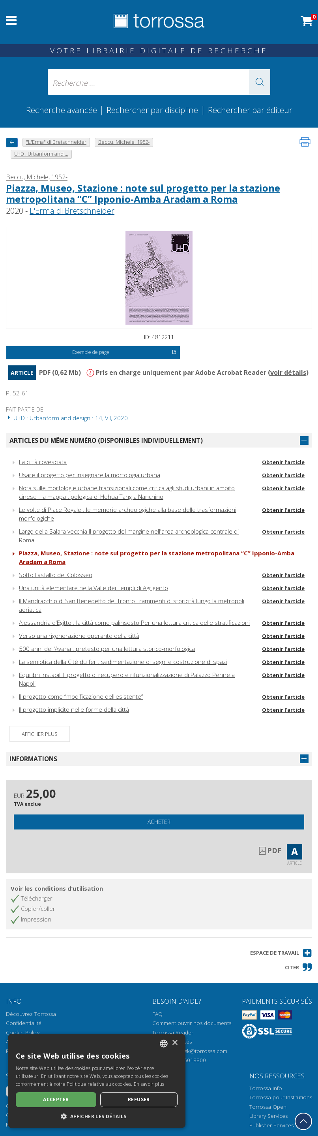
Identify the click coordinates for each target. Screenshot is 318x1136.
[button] (259, 82)
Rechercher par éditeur (250, 109)
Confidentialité (23, 1023)
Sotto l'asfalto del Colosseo (55, 575)
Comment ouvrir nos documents (191, 1023)
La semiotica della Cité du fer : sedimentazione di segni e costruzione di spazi (123, 662)
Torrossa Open (267, 1106)
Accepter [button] (56, 1099)
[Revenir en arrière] (12, 142)
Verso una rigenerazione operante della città (79, 635)
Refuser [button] (139, 1099)
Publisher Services (271, 1125)
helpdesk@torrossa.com (197, 1051)
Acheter (159, 822)
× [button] (175, 1043)
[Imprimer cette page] (305, 141)
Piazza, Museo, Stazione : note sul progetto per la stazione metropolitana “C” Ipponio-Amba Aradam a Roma (143, 193)
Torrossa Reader (172, 1032)
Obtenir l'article (283, 462)
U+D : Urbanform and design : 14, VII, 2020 (67, 418)
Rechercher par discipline (152, 109)
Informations (33, 758)
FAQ (157, 1014)
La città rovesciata (43, 462)
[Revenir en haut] (303, 1121)
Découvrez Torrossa (31, 1014)
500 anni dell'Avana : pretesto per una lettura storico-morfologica (107, 649)
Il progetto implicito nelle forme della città (74, 709)
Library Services (268, 1115)
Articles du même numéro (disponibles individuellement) (106, 440)
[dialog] (96, 1081)
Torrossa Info (265, 1088)
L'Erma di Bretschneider (72, 210)
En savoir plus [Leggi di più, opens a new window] (149, 1084)
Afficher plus (40, 733)
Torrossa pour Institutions (280, 1097)
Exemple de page (124, 352)
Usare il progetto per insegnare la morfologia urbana (89, 475)
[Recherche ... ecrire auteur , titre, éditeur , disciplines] (159, 82)
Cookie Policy (22, 1032)
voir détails (288, 372)
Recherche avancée (62, 109)
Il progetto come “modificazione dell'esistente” (81, 696)
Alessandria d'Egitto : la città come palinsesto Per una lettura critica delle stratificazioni (134, 622)
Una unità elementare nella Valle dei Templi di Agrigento (93, 588)
